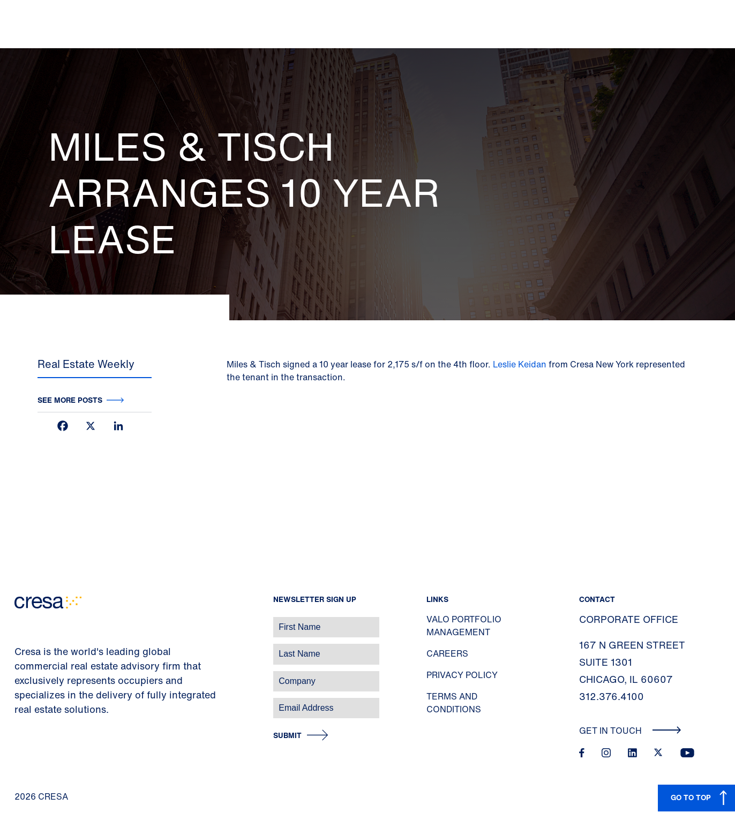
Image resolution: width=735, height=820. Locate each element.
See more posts (70, 399)
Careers (447, 653)
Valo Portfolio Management (463, 625)
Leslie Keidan (519, 364)
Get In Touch (630, 730)
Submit (287, 735)
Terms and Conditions (453, 703)
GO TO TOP (691, 797)
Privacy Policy (462, 674)
